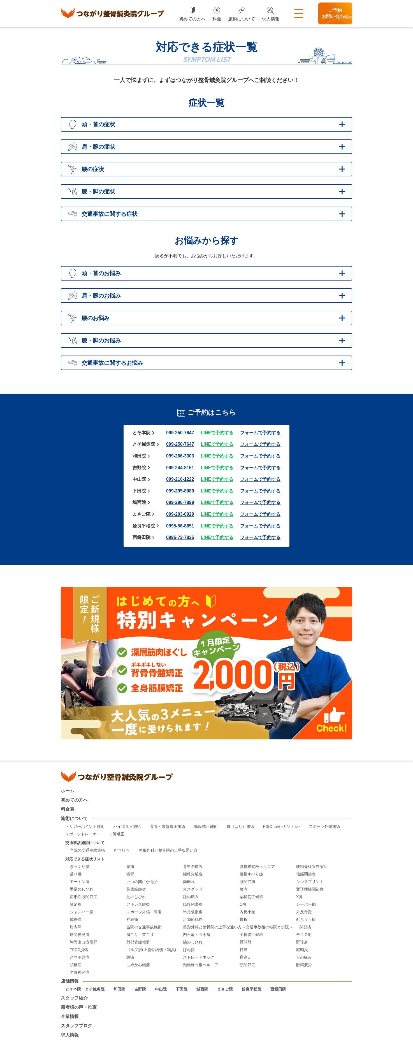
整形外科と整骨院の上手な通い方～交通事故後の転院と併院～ (238, 927)
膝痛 (243, 889)
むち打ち (122, 850)
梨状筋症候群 (251, 897)
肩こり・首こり (140, 935)
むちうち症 (306, 919)
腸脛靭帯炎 (193, 904)
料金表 (67, 809)
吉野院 (139, 467)
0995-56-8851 (180, 526)
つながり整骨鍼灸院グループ (112, 13)
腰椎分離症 (193, 874)
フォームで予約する (260, 432)
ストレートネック (198, 957)
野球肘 (245, 942)
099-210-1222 (180, 479)
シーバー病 (306, 904)
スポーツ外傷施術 (324, 827)
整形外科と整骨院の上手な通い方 (168, 850)
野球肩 (302, 942)
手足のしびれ (81, 889)
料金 (216, 19)
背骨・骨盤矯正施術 (167, 827)
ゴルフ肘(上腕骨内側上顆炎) (151, 950)
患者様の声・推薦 (79, 1007)
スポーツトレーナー (83, 834)
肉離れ (189, 882)
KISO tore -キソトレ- (281, 827)
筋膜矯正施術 (206, 827)
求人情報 (271, 19)
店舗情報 (70, 981)
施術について (241, 19)
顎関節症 (247, 965)
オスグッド (193, 889)
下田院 (139, 491)
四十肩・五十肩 (196, 935)
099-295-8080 (180, 491)
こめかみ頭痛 (138, 965)
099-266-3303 (180, 456)
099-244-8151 (180, 467)
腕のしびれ (193, 942)
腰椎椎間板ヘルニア (257, 867)
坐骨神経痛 (79, 972)
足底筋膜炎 (136, 889)
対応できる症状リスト (85, 859)
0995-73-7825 (180, 537)
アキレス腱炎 (138, 904)
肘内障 (76, 927)
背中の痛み (193, 867)
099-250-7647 (180, 432)
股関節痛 (247, 882)
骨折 (243, 919)
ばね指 (189, 950)
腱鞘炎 (302, 950)
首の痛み (304, 957)
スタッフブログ (76, 1026)
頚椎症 (76, 965)
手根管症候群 (251, 935)
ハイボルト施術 (127, 827)
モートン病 (79, 882)
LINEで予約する (217, 432)
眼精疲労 (304, 965)
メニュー (298, 13)
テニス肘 (304, 935)
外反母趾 (304, 912)
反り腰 (76, 874)
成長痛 (76, 919)
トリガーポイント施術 (85, 827)
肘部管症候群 (138, 942)
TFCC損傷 (79, 950)
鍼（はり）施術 (240, 827)
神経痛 (132, 919)
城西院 (139, 502)
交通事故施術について (85, 843)
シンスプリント (310, 882)
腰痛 (130, 867)
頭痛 (130, 957)
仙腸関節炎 (306, 874)
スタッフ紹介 (74, 998)
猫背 (130, 874)
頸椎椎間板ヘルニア (200, 965)
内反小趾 (247, 912)
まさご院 (141, 514)
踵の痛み (191, 897)
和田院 (139, 456)
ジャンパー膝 (81, 912)
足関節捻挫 (193, 919)
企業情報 (70, 1016)
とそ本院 (141, 432)
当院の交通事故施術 (87, 850)
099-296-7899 (180, 502)
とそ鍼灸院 (144, 444)
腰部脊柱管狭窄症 (312, 867)
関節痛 (305, 927)
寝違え (245, 957)
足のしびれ (136, 897)
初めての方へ (192, 19)
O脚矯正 (117, 834)
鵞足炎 (76, 904)
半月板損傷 (193, 912)
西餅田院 (141, 537)
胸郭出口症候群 (83, 942)
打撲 (243, 950)
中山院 (139, 479)
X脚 (299, 897)
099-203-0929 (180, 514)
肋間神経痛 (79, 935)
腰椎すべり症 (251, 874)
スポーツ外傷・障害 (144, 912)
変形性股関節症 (83, 897)
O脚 (243, 904)
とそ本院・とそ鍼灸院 (85, 989)
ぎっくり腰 (79, 867)
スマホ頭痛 (79, 957)
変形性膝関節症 (310, 889)
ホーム (67, 791)
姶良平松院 (144, 526)
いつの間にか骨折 (142, 882)
